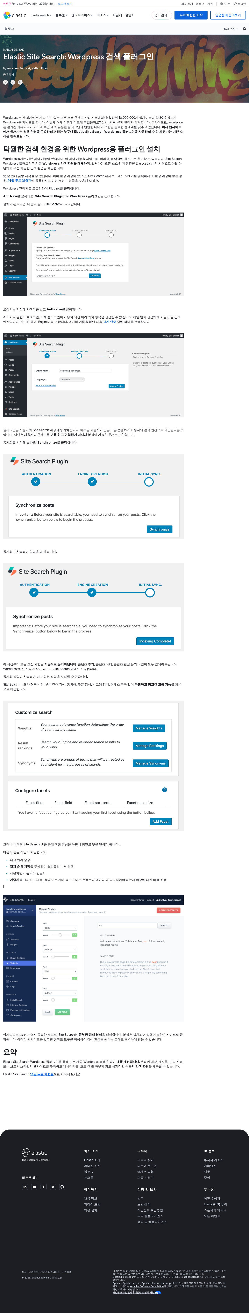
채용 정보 (90, 1198)
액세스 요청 (145, 1172)
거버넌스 (210, 1166)
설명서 (129, 15)
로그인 (240, 3)
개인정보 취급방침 (150, 1210)
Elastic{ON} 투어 (215, 1204)
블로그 (9, 29)
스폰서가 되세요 (215, 1210)
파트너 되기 (145, 1177)
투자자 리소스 (213, 1160)
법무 (140, 1198)
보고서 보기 (65, 3)
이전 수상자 (212, 1198)
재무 (207, 1172)
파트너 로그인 (147, 1166)
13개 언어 (109, 322)
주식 (207, 1177)
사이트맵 (66, 1271)
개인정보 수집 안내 (122, 1292)
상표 (24, 1271)
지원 (210, 3)
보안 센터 (144, 1204)
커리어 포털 (92, 1204)
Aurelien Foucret (18, 68)
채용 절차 (90, 1210)
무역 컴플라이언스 (150, 1216)
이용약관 (33, 1271)
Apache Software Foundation (147, 1286)
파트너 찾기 (145, 1160)
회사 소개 (187, 3)
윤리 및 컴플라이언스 (152, 1222)
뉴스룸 (88, 1177)
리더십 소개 (92, 1166)
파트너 (200, 3)
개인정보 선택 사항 (144, 1292)
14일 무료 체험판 (19, 181)
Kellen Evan (40, 68)
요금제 (117, 15)
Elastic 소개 (92, 1160)
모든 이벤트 (212, 1216)
